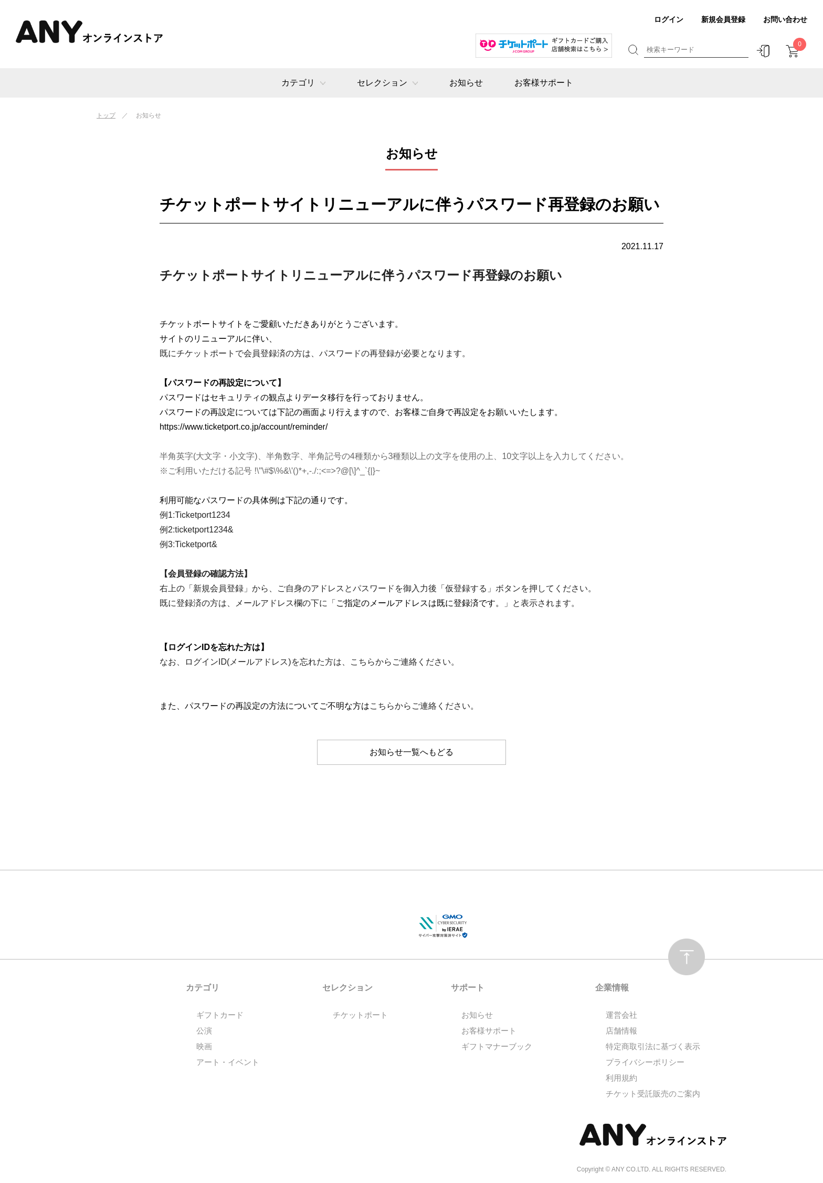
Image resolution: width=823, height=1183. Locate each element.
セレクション (387, 82)
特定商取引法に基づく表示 (653, 1046)
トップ (106, 115)
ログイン (668, 19)
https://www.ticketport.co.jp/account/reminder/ (244, 426)
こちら (362, 661)
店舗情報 (621, 1030)
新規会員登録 (723, 19)
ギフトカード (220, 1014)
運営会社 (621, 1014)
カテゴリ (303, 82)
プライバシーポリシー (645, 1062)
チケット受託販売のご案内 (653, 1093)
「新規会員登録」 (218, 588)
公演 (204, 1030)
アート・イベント (227, 1062)
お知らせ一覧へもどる (411, 752)
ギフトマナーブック (496, 1046)
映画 (204, 1046)
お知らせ (466, 82)
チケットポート (360, 1014)
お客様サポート (543, 82)
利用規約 (621, 1077)
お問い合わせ (785, 19)
